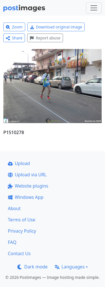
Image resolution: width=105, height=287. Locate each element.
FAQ (12, 242)
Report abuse (45, 38)
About (14, 208)
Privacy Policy (22, 231)
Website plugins (28, 186)
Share (14, 38)
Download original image (56, 27)
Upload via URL (27, 175)
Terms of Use (21, 220)
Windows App (25, 197)
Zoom (14, 27)
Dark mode (32, 267)
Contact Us (19, 253)
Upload (19, 163)
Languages (70, 267)
